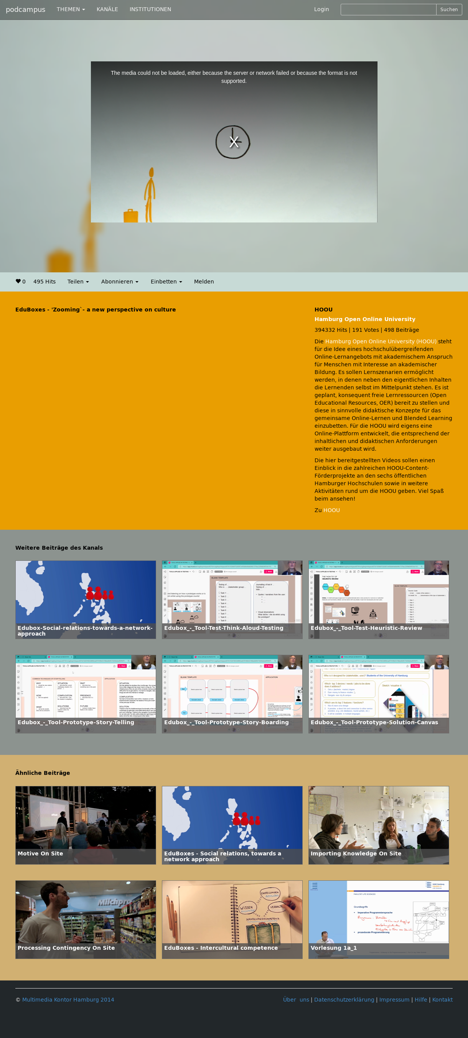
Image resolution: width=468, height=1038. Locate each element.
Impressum (394, 1000)
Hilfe (421, 1000)
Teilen (78, 281)
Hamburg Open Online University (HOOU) (381, 341)
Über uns (296, 1000)
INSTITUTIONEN (150, 9)
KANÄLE (107, 9)
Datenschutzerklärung (344, 1000)
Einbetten (166, 281)
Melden (204, 281)
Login (321, 9)
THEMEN (71, 9)
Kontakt (442, 1000)
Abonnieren (119, 281)
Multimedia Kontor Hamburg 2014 (68, 1000)
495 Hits (44, 281)
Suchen (449, 9)
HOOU (331, 510)
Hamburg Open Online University (365, 319)
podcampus (25, 9)
